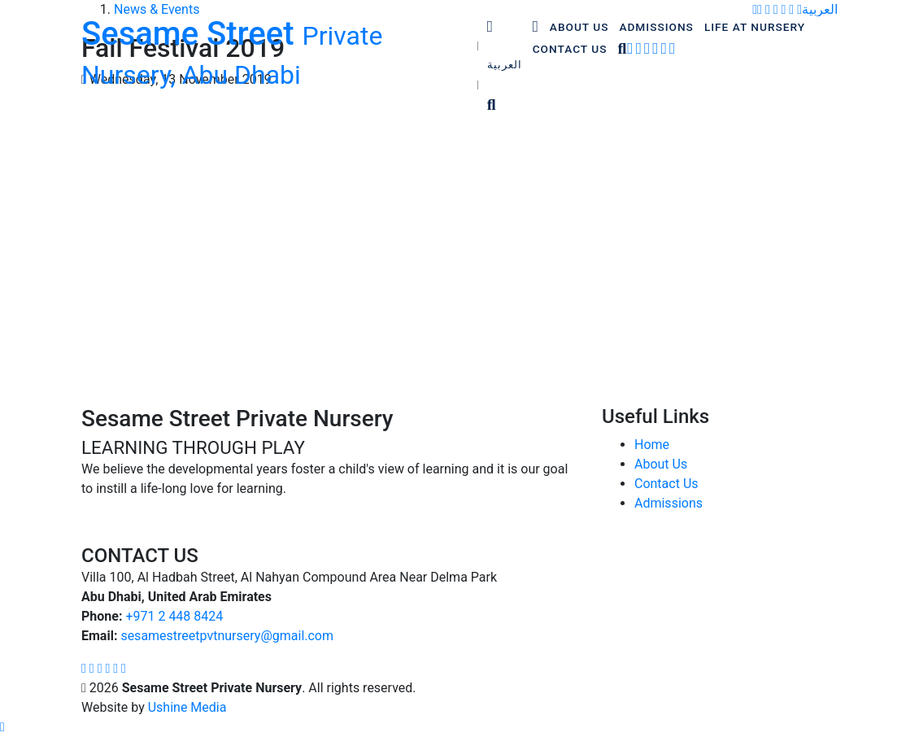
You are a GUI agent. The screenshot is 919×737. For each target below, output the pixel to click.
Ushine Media (187, 707)
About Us (660, 464)
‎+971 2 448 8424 (174, 616)
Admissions (668, 503)
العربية (504, 65)
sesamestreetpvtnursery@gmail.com (226, 635)
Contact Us (666, 483)
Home (651, 444)
